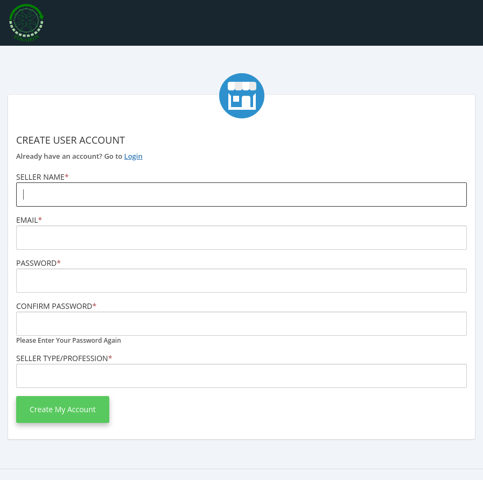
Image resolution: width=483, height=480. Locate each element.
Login (133, 156)
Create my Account (63, 409)
